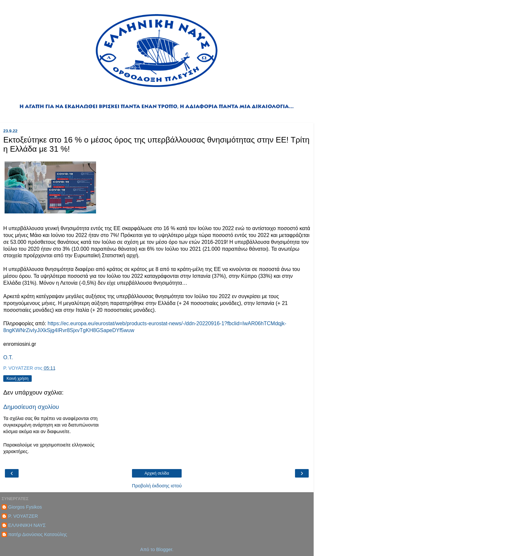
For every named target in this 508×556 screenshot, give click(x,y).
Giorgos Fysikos (25, 507)
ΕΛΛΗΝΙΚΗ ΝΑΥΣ (27, 525)
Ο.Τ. (8, 357)
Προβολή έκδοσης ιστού (157, 485)
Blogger (164, 549)
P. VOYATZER (23, 516)
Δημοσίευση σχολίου (31, 406)
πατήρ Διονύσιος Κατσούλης (37, 534)
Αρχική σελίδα (157, 473)
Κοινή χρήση (17, 378)
